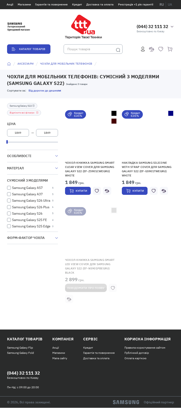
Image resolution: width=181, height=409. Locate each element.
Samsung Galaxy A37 (27, 194)
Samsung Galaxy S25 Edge (31, 226)
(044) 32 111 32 (152, 26)
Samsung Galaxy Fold (20, 353)
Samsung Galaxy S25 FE (29, 220)
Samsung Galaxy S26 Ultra (31, 200)
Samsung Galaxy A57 (27, 188)
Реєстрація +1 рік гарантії (135, 4)
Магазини (24, 4)
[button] (91, 134)
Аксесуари (25, 63)
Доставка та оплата (100, 4)
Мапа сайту (59, 359)
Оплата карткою (135, 359)
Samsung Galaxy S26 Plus (30, 207)
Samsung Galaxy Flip (20, 348)
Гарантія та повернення (51, 4)
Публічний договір (136, 353)
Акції (10, 4)
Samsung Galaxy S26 (27, 213)
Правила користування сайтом (144, 348)
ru (162, 4)
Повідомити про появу (86, 288)
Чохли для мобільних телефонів (66, 63)
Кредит (77, 4)
